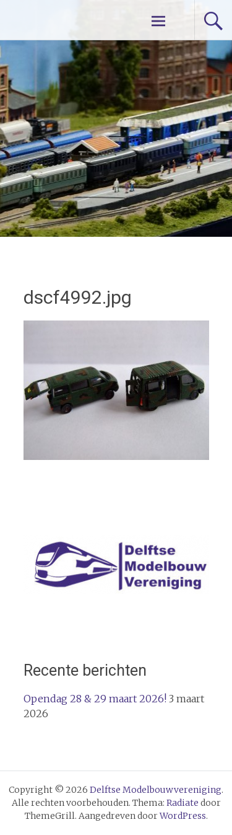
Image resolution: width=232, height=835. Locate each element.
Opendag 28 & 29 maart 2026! (95, 698)
